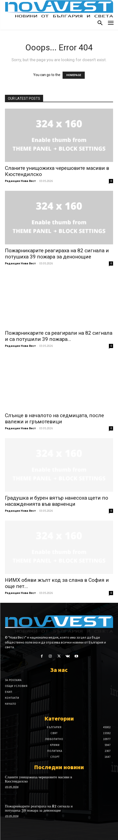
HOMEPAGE (73, 75)
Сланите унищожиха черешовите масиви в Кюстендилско (38, 779)
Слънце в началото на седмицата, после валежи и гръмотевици (54, 418)
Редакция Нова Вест (20, 181)
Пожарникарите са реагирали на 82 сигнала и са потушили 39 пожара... (58, 336)
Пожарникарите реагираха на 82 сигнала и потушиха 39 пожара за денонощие (57, 254)
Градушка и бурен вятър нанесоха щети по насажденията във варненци (56, 501)
